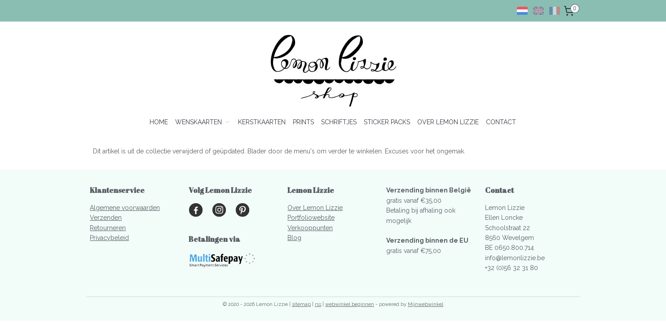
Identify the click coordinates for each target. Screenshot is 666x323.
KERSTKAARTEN (262, 122)
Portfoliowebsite (311, 217)
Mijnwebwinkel (425, 304)
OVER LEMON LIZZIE (448, 122)
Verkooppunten (310, 227)
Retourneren (108, 227)
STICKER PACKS (387, 122)
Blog (294, 237)
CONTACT (501, 122)
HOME (159, 122)
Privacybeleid (109, 237)
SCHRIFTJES (339, 122)
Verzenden (106, 217)
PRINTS (303, 122)
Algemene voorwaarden (125, 207)
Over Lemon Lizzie (315, 207)
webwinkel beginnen (349, 304)
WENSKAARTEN (203, 122)
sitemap (301, 304)
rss (318, 304)
